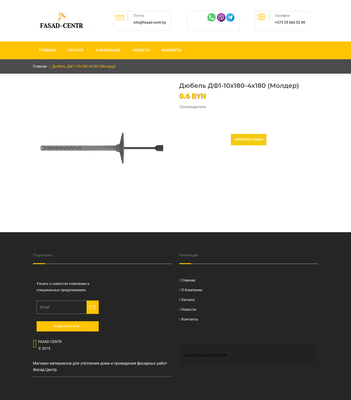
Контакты (172, 50)
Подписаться (67, 326)
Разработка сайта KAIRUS (205, 355)
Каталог (76, 50)
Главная (47, 50)
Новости (141, 50)
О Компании (108, 50)
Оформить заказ (248, 139)
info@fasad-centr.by (150, 22)
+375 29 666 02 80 (290, 22)
